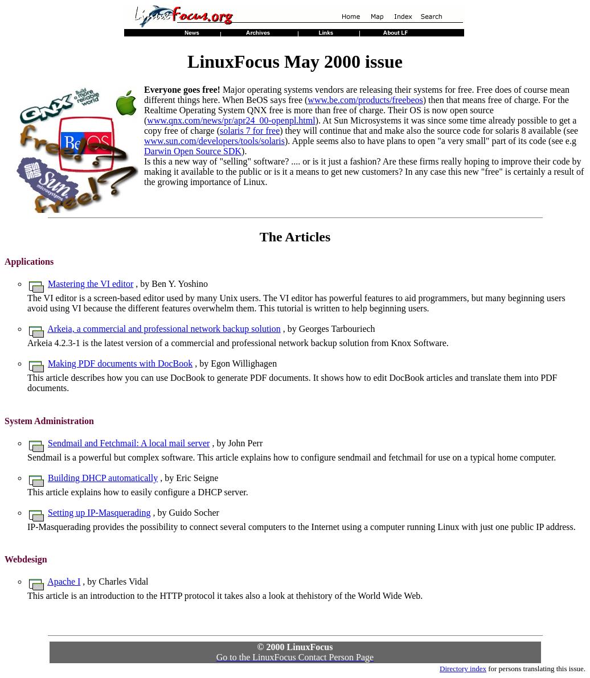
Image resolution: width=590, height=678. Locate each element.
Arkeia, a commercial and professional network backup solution (164, 329)
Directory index (463, 668)
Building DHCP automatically (103, 478)
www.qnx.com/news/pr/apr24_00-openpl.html (231, 120)
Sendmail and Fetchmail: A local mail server (129, 443)
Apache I (63, 581)
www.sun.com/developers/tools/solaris (214, 141)
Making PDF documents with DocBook (120, 363)
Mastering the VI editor (90, 284)
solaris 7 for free (250, 130)
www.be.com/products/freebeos (365, 100)
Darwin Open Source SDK (192, 151)
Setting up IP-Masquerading (99, 512)
